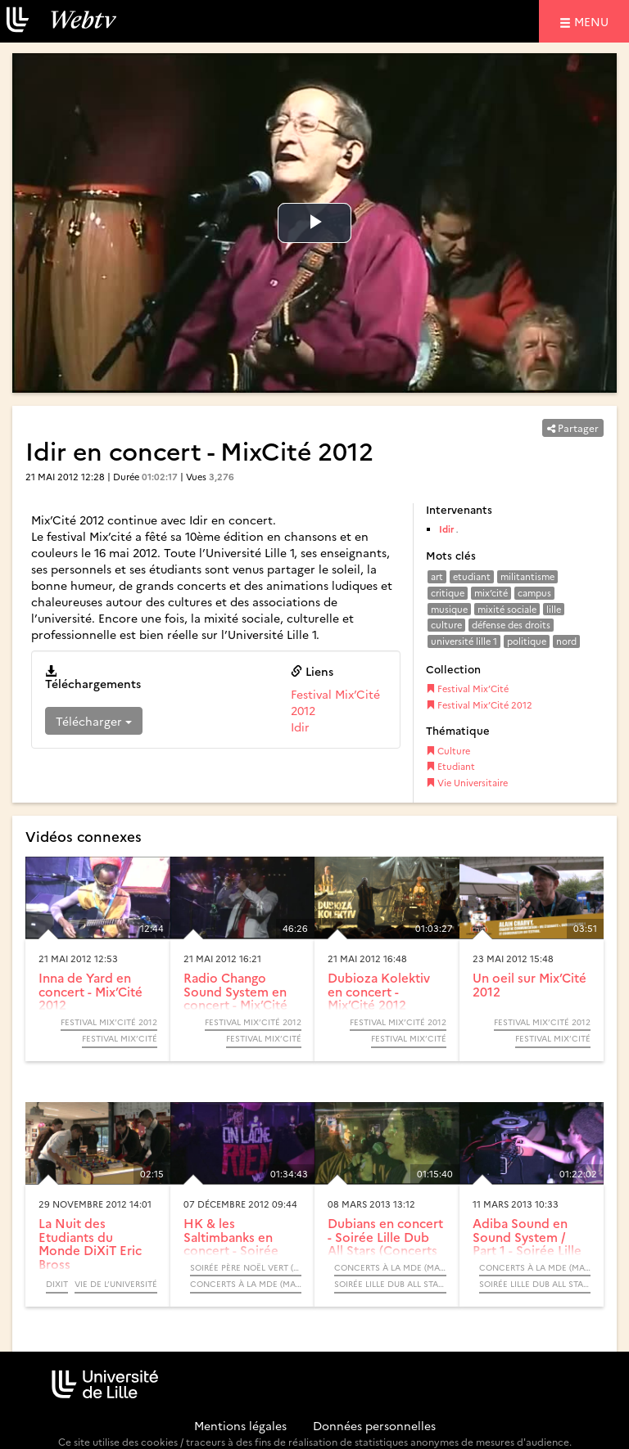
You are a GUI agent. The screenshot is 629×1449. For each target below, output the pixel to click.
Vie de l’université (116, 1283)
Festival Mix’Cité (467, 688)
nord (566, 641)
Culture (448, 751)
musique (449, 609)
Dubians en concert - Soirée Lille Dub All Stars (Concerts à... (385, 1243)
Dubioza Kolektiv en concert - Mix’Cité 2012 (379, 991)
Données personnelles (374, 1425)
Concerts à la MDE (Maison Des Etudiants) (246, 1283)
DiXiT (57, 1283)
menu (594, 20)
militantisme (527, 576)
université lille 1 (464, 641)
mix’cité (491, 593)
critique (447, 593)
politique (526, 641)
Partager (573, 427)
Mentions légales (240, 1425)
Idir (300, 726)
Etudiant (450, 766)
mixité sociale (506, 609)
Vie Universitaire (467, 782)
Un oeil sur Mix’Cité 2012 (529, 984)
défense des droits (511, 625)
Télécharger (94, 721)
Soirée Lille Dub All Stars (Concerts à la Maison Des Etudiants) (390, 1283)
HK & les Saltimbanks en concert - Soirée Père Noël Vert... (232, 1243)
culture (446, 625)
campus (534, 593)
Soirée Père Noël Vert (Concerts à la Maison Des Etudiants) (246, 1267)
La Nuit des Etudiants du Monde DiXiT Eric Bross (90, 1243)
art (437, 576)
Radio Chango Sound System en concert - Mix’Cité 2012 (235, 998)
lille (553, 609)
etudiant (472, 576)
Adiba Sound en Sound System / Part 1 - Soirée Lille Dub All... (527, 1243)
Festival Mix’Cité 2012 (479, 705)
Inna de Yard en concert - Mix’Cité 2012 (90, 991)
